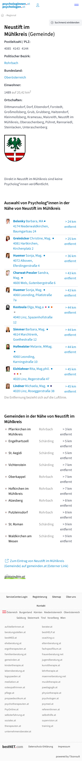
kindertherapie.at (14, 665)
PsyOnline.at (11, 709)
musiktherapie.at (51, 682)
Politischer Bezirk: (17, 56)
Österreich (10, 612)
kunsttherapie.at (51, 665)
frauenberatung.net (52, 654)
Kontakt (41, 606)
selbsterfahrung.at (15, 715)
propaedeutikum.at (15, 698)
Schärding (46, 441)
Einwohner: (12, 85)
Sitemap (56, 597)
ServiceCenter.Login (17, 597)
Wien (63, 618)
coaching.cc (48, 638)
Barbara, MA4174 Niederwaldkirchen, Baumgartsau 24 (31, 226)
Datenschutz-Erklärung (40, 746)
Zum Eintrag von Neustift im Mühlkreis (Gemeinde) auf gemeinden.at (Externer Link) (36, 563)
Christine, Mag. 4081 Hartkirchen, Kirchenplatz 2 (34, 243)
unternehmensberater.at (18, 731)
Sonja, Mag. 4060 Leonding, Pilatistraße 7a (32, 295)
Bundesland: (13, 70)
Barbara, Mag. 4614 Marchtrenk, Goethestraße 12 (31, 334)
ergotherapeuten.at (15, 649)
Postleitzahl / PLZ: (17, 41)
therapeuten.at (13, 726)
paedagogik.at (49, 687)
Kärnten (38, 612)
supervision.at (49, 720)
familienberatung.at (15, 654)
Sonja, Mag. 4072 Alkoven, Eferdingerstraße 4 (29, 260)
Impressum (64, 746)
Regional (11, 15)
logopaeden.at (13, 676)
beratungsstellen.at (15, 632)
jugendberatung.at (52, 660)
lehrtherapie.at (50, 671)
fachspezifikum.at (51, 649)
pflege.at (9, 693)
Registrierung (40, 597)
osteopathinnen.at (15, 687)
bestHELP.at (48, 632)
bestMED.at (11, 638)
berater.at (47, 627)
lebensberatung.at (15, 671)
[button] (76, 5)
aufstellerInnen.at (14, 627)
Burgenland (25, 612)
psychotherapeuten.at (17, 704)
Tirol (43, 618)
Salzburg (21, 618)
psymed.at (47, 704)
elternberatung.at (51, 643)
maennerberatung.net (54, 676)
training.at (47, 726)
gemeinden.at (12, 660)
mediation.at (12, 682)
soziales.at (10, 720)
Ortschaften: (13, 100)
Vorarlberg (53, 618)
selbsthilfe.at (49, 715)
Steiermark (33, 618)
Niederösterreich (53, 612)
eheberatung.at (13, 643)
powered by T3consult (68, 756)
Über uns (71, 597)
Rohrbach (11, 63)
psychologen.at (50, 698)
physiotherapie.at (51, 693)
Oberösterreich (15, 77)
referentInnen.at (51, 709)
